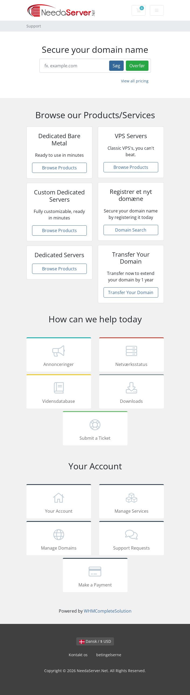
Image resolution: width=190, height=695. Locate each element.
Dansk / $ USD (95, 641)
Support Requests (131, 539)
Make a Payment (95, 576)
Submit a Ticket (95, 429)
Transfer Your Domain (130, 292)
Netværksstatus (131, 355)
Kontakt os (78, 654)
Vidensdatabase (58, 392)
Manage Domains (58, 539)
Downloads (131, 392)
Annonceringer (58, 355)
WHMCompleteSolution (108, 611)
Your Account (58, 502)
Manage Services (131, 502)
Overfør (137, 66)
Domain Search (130, 230)
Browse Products (59, 168)
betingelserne (108, 654)
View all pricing (134, 80)
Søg (116, 66)
